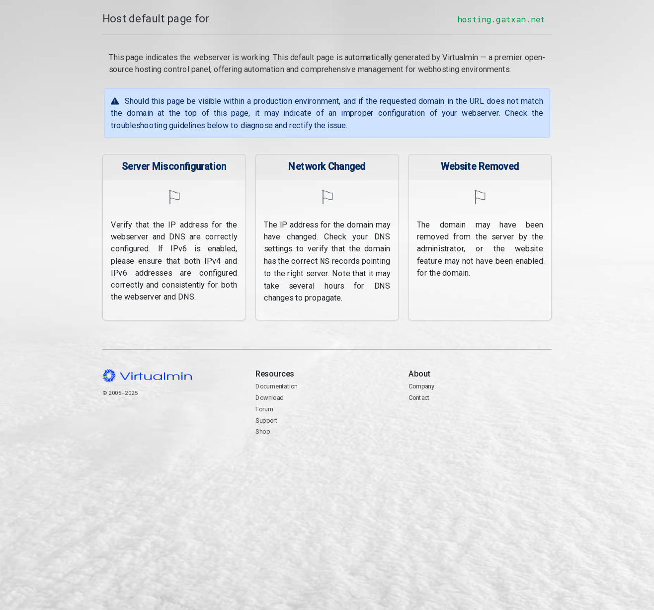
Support (266, 419)
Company (422, 385)
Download (269, 397)
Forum (264, 408)
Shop (262, 431)
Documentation (276, 385)
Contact (419, 397)
